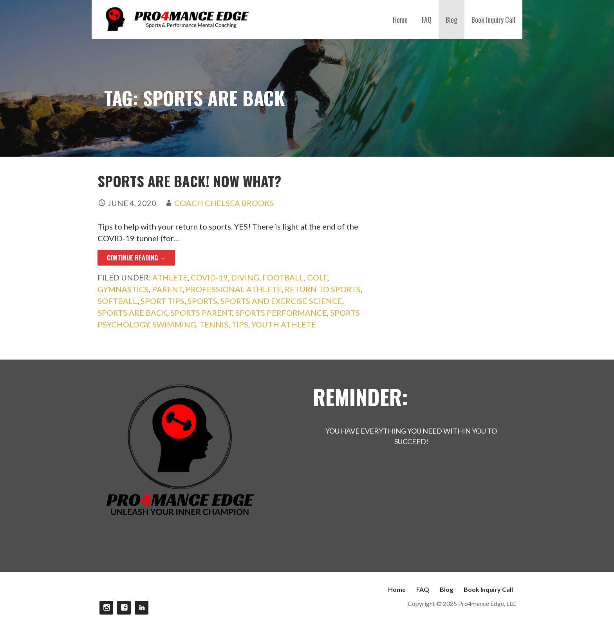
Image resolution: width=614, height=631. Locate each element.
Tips (239, 324)
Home (400, 19)
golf (317, 277)
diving (245, 277)
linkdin (141, 608)
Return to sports (323, 289)
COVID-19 (209, 277)
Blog (451, 19)
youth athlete (283, 324)
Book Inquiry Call (493, 19)
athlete (170, 277)
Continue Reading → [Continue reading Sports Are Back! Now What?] (136, 257)
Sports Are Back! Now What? (189, 180)
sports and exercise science (281, 301)
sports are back (132, 312)
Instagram (106, 608)
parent (167, 289)
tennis (213, 324)
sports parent (201, 312)
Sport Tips (162, 301)
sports (202, 301)
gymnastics (123, 289)
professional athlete (234, 289)
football (283, 277)
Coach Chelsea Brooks (224, 203)
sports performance (281, 312)
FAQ (427, 19)
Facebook (124, 608)
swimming (174, 324)
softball (117, 301)
